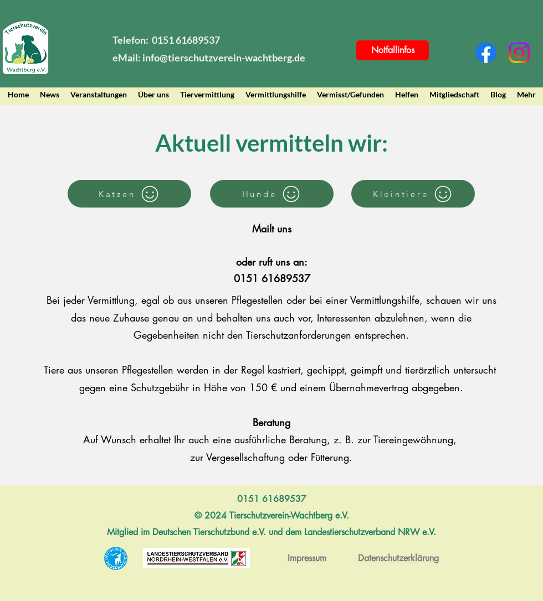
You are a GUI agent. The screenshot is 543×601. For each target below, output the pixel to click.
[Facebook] (486, 52)
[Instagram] (519, 52)
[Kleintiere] (413, 194)
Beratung (271, 422)
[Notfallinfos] (392, 50)
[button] (153, 94)
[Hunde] (272, 194)
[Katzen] (129, 194)
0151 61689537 (272, 278)
